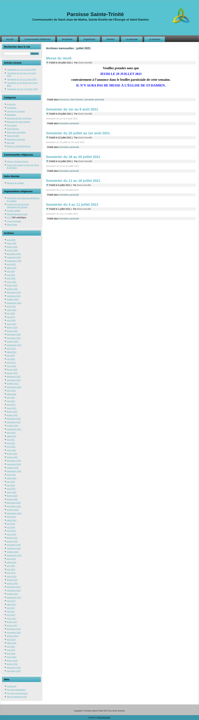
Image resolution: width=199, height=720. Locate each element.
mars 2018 (11, 576)
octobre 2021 (13, 425)
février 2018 (12, 580)
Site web (10, 143)
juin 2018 (11, 566)
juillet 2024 (11, 310)
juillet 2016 (11, 643)
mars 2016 (11, 657)
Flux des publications (16, 690)
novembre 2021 (14, 422)
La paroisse (154, 39)
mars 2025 (11, 282)
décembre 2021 (14, 418)
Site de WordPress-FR (17, 697)
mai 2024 (11, 317)
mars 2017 (11, 618)
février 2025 (12, 285)
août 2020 (11, 475)
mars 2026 (11, 243)
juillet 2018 (11, 562)
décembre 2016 (14, 629)
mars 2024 (11, 324)
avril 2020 (11, 489)
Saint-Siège (12, 224)
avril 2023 (11, 362)
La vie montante (14, 221)
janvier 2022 (12, 415)
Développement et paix (17, 214)
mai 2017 (11, 611)
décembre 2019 (14, 503)
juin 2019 (11, 524)
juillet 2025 (11, 268)
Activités (110, 39)
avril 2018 (11, 573)
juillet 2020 (11, 478)
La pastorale (132, 39)
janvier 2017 (12, 625)
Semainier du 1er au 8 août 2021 (72, 109)
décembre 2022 (14, 376)
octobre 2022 (13, 383)
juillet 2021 (11, 436)
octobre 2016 (13, 636)
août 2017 (11, 601)
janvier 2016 (12, 664)
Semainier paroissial (16, 139)
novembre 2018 (14, 548)
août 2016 (11, 639)
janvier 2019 (12, 541)
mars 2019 (11, 534)
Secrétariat (67, 39)
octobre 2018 (13, 552)
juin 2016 (11, 646)
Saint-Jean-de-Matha (16, 132)
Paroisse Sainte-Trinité (95, 14)
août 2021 (11, 432)
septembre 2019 (14, 513)
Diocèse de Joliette (15, 183)
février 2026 (12, 247)
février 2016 (12, 660)
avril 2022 (11, 404)
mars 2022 (11, 408)
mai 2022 (11, 401)
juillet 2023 (11, 352)
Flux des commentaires (17, 693)
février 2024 (12, 327)
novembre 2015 (14, 671)
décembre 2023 (14, 334)
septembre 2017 (14, 597)
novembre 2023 (14, 338)
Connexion (11, 686)
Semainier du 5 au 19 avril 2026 (21, 69)
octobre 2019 (13, 510)
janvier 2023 (12, 373)
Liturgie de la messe (16, 111)
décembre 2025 (14, 254)
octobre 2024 (13, 299)
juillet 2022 (11, 394)
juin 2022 (11, 397)
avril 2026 (11, 240)
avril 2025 (11, 278)
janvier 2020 (12, 499)
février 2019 (12, 538)
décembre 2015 (14, 667)
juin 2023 (11, 355)
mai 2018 (11, 569)
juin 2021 (11, 439)
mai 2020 (11, 485)
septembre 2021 (14, 429)
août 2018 (11, 559)
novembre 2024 (14, 296)
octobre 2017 (13, 594)
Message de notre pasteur (18, 122)
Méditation (11, 115)
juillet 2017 (11, 604)
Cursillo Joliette (13, 210)
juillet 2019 (11, 520)
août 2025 (11, 264)
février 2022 (12, 411)
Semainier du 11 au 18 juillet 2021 (73, 181)
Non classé (12, 125)
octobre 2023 (13, 341)
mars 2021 (11, 450)
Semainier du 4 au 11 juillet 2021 (72, 204)
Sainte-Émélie (13, 136)
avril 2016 (11, 653)
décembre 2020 (14, 460)
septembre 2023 (14, 345)
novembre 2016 (14, 632)
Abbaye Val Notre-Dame (17, 161)
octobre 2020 (13, 467)
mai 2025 (11, 275)
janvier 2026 (12, 250)
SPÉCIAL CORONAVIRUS (19, 146)
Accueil (9, 39)
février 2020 (12, 496)
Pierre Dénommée (103, 717)
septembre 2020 (14, 471)
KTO (9, 217)
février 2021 (12, 453)
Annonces (11, 104)
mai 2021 (11, 443)
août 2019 (11, 517)
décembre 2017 (14, 587)
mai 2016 (11, 650)
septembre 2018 (14, 555)
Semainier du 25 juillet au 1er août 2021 (78, 133)
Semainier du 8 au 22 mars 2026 (22, 79)
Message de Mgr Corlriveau (19, 118)
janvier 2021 (12, 457)
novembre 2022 (14, 380)
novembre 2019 (14, 506)
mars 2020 (11, 492)
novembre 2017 (14, 590)
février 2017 (12, 622)
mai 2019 (11, 527)
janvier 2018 (12, 583)
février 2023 (12, 369)
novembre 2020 (14, 464)
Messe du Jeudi (59, 58)
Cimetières (11, 108)
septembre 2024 (14, 303)
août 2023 (11, 348)
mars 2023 (11, 366)
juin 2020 (11, 482)
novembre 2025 (14, 257)
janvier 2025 (12, 289)
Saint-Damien (13, 129)
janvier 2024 (12, 331)
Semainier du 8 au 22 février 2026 (22, 89)
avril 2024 (11, 320)
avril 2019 (11, 531)
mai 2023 (11, 359)
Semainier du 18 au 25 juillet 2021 (73, 157)
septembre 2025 (14, 261)
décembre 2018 (14, 545)
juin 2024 (11, 313)
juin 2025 (11, 271)
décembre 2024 (14, 292)
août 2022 (11, 390)
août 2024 (11, 306)
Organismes (89, 39)
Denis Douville (85, 62)
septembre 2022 (14, 387)
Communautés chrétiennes (38, 39)
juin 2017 (11, 608)
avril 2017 (11, 615)
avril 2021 (11, 446)
